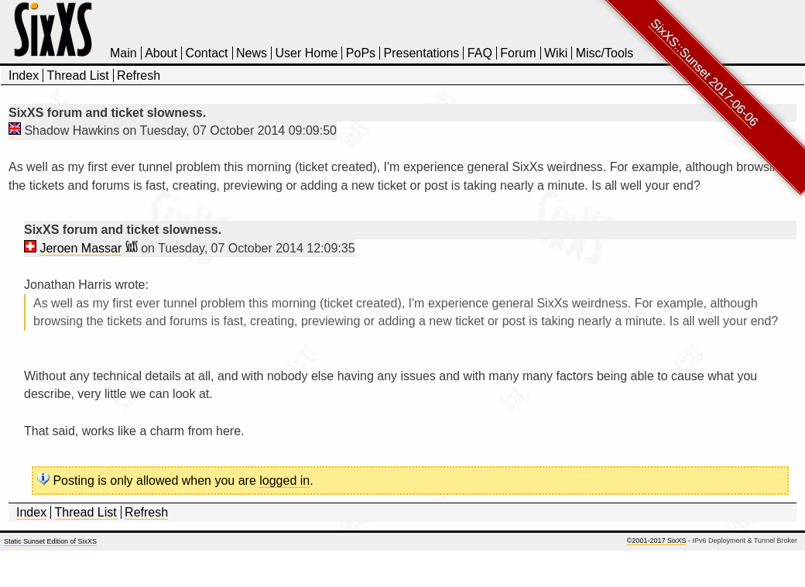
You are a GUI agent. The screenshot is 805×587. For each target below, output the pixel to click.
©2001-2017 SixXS (657, 540)
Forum (518, 53)
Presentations (422, 53)
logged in (284, 480)
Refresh (138, 75)
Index (24, 75)
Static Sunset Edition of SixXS (50, 541)
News (251, 53)
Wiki (555, 53)
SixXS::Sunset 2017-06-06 (705, 72)
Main (123, 53)
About (161, 53)
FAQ (480, 53)
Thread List (78, 75)
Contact (206, 53)
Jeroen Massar (80, 248)
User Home (306, 53)
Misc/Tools (605, 53)
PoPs (360, 53)
